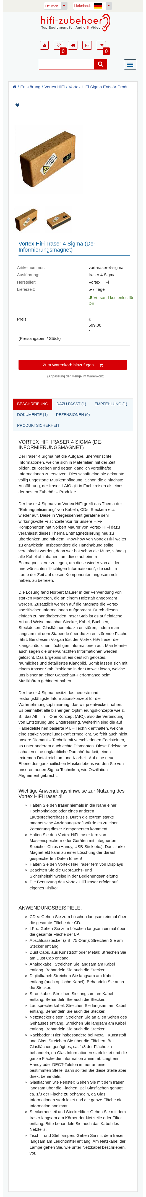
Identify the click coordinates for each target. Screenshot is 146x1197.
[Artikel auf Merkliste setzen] (73, 105)
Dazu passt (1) (71, 404)
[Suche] (66, 64)
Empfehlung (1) (111, 404)
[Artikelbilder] (73, 166)
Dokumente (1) (32, 414)
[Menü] (131, 65)
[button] (44, 45)
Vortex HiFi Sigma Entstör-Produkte (101, 86)
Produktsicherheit (38, 425)
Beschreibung (32, 404)
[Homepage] (75, 22)
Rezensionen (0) (73, 414)
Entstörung (30, 86)
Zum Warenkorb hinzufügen (73, 364)
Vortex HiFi (55, 86)
